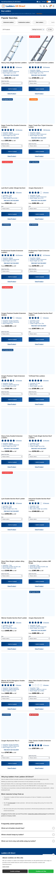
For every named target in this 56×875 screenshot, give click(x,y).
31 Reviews (13, 184)
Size (2, 197)
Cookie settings (8, 871)
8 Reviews (40, 362)
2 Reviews (40, 650)
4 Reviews (40, 184)
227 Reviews (40, 244)
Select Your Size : (5, 79)
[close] (53, 854)
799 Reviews (40, 125)
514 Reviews (13, 125)
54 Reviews (13, 66)
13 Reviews (40, 591)
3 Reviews (13, 650)
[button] (38, 29)
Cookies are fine (20, 871)
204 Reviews (13, 244)
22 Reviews (40, 418)
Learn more (6, 866)
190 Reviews (40, 66)
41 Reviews (40, 706)
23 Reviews (13, 477)
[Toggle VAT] (49, 2)
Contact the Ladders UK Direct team (37, 773)
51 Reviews (13, 303)
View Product (12, 90)
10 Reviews (13, 418)
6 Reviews (40, 303)
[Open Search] (41, 6)
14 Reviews (40, 477)
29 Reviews (13, 362)
